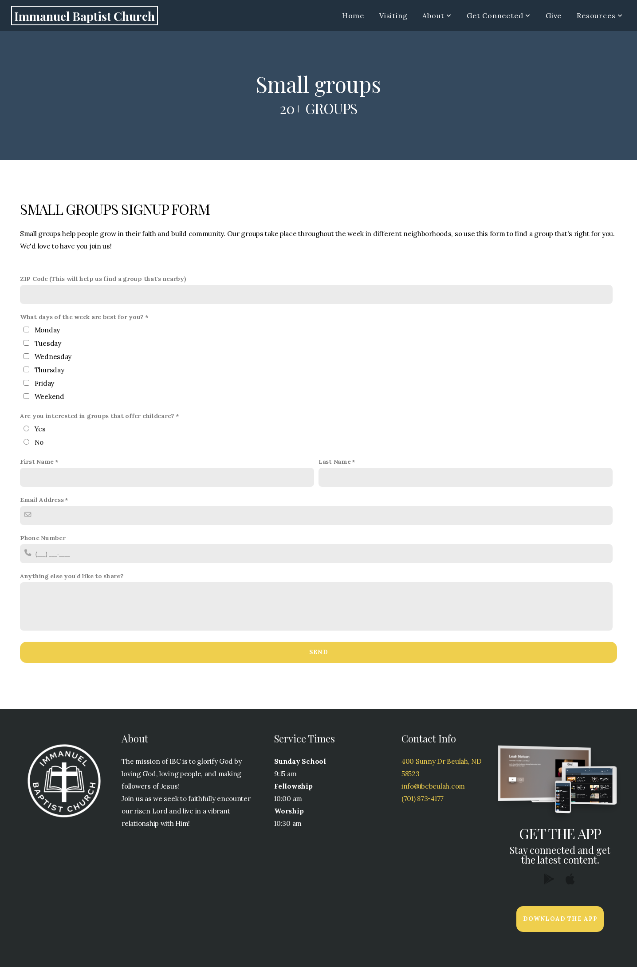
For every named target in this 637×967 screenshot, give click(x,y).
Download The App (560, 919)
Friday (44, 383)
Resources (600, 15)
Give (554, 15)
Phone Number (43, 538)
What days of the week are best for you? (82, 317)
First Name (37, 462)
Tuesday (48, 343)
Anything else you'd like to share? (71, 576)
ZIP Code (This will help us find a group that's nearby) (103, 279)
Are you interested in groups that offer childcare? (97, 416)
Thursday (49, 370)
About (437, 15)
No (39, 442)
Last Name (334, 462)
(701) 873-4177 (422, 798)
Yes (40, 429)
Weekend (49, 396)
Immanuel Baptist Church (84, 16)
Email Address (41, 500)
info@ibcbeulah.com (433, 786)
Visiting (393, 15)
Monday (47, 330)
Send (318, 652)
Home (353, 15)
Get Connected (499, 15)
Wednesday (53, 356)
